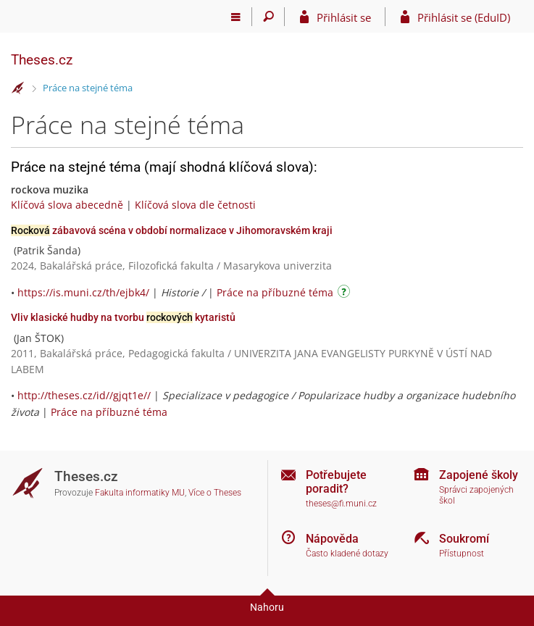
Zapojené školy (478, 475)
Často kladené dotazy (347, 553)
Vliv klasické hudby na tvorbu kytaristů (123, 317)
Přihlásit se (344, 17)
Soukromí (464, 539)
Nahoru (267, 607)
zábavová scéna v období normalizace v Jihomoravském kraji (172, 230)
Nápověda (332, 539)
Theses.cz (41, 59)
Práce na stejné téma (88, 87)
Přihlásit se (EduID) (463, 17)
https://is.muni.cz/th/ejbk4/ (83, 292)
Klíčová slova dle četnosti (195, 205)
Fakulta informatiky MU (140, 493)
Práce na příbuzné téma (275, 292)
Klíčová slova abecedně (67, 205)
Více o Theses (214, 493)
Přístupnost (461, 553)
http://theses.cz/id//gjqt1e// (84, 395)
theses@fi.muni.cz (341, 503)
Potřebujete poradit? (336, 482)
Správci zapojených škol (476, 495)
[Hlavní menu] (236, 16)
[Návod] (346, 294)
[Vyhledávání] (268, 16)
